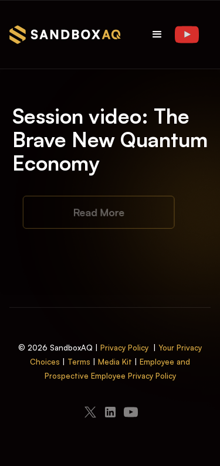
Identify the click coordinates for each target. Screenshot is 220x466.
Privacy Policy (124, 347)
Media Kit (115, 361)
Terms (78, 361)
